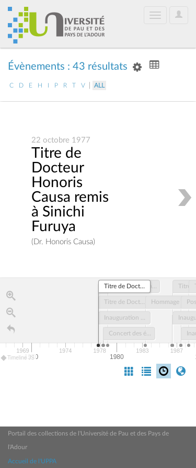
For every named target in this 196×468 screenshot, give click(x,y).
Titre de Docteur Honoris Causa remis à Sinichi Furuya (70, 190)
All (99, 85)
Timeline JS (18, 358)
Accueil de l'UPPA (32, 461)
